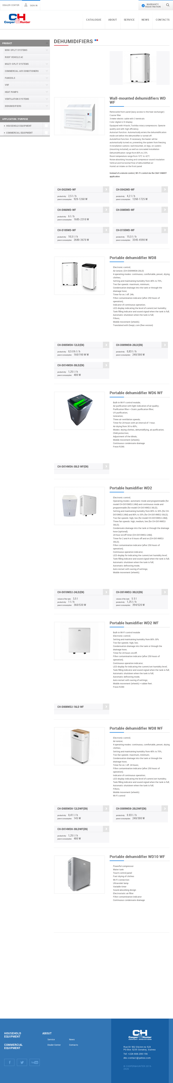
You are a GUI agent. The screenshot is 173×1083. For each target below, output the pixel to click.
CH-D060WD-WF (83, 210)
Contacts (163, 19)
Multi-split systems (17, 63)
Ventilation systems (17, 98)
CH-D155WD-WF (142, 230)
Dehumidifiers (13, 106)
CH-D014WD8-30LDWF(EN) (83, 829)
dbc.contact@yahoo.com (137, 1057)
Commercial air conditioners (22, 71)
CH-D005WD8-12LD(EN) (83, 345)
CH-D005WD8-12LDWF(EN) (83, 809)
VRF (7, 84)
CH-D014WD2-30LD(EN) (142, 592)
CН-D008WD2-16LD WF (83, 707)
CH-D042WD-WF (142, 189)
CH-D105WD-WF (83, 230)
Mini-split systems (16, 50)
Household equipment (12, 1035)
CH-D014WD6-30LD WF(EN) (83, 467)
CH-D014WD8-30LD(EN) (83, 365)
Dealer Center (54, 1044)
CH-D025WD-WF (83, 189)
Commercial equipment (13, 1046)
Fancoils (10, 77)
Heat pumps (11, 92)
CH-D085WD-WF (142, 210)
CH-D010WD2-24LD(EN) (83, 592)
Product (7, 43)
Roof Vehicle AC (14, 57)
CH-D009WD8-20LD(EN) (142, 345)
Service (129, 19)
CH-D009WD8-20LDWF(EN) (142, 809)
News (145, 19)
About (112, 19)
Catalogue (93, 19)
